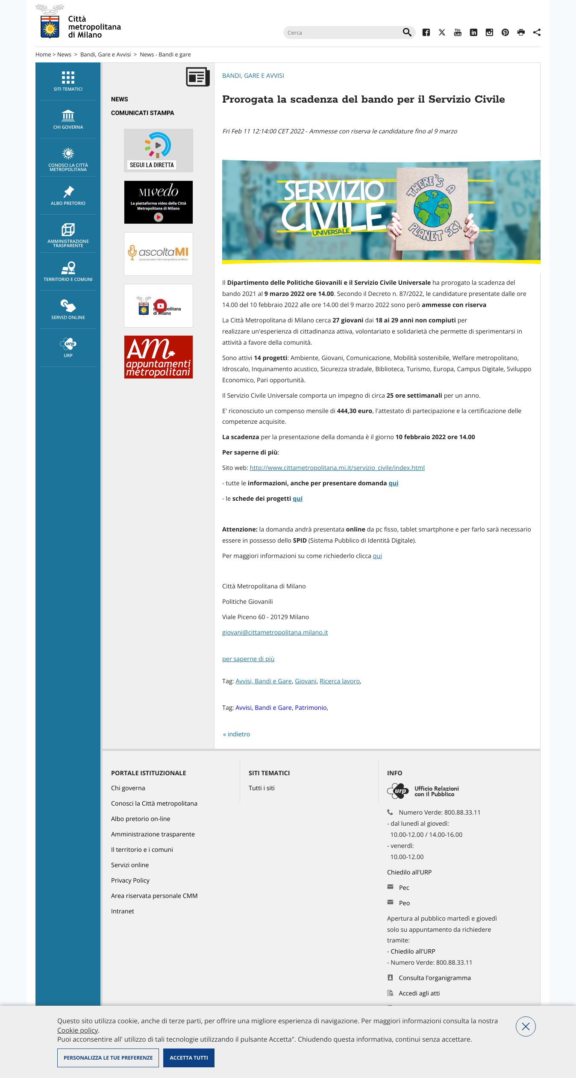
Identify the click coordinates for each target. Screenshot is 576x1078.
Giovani (305, 681)
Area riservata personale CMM (154, 896)
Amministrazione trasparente (68, 236)
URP (68, 348)
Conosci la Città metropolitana (68, 160)
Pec (404, 888)
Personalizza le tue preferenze (108, 1057)
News (64, 54)
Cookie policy (77, 1030)
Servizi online (68, 310)
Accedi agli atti (419, 993)
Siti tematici (68, 81)
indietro (239, 734)
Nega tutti (526, 1026)
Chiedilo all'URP (410, 872)
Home (43, 54)
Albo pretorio (68, 196)
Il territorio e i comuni (142, 850)
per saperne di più (248, 659)
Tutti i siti (262, 788)
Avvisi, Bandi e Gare (263, 681)
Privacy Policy (130, 881)
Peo (404, 903)
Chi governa (128, 788)
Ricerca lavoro (340, 681)
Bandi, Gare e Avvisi (105, 54)
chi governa (68, 119)
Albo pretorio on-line (140, 819)
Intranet (122, 911)
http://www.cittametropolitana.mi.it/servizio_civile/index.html (337, 468)
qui (298, 499)
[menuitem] (67, 81)
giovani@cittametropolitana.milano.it (275, 633)
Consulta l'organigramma (435, 978)
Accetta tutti (189, 1057)
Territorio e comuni (68, 272)
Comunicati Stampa (142, 113)
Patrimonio (310, 708)
